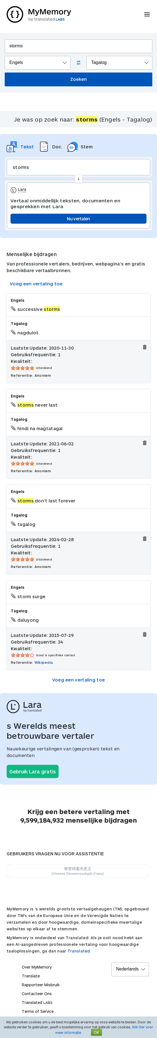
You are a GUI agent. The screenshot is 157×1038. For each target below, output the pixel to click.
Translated (37, 1002)
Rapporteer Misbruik (41, 984)
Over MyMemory (37, 967)
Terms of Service (38, 1011)
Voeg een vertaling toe (36, 283)
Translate (31, 976)
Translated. (79, 951)
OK (96, 1032)
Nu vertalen (78, 218)
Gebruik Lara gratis (32, 771)
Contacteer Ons (37, 993)
